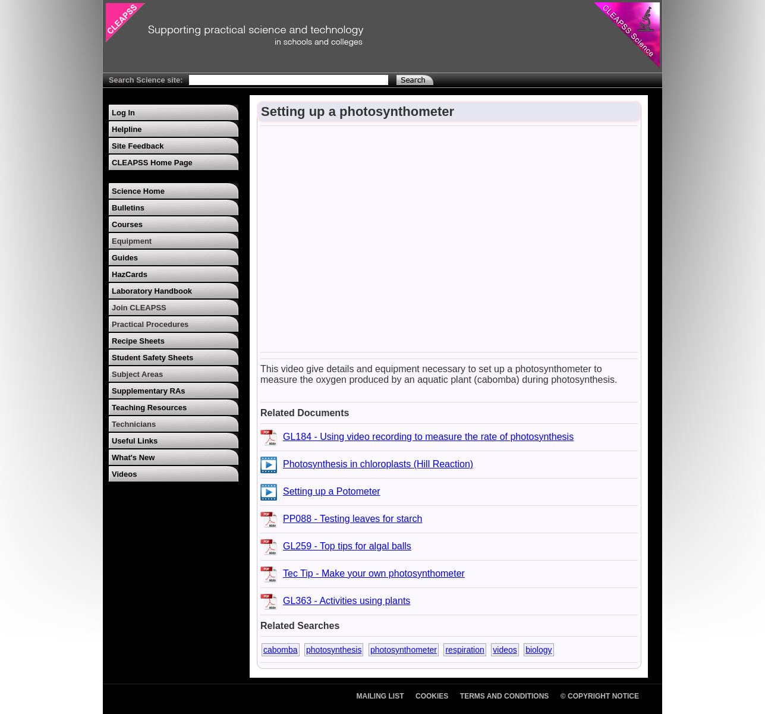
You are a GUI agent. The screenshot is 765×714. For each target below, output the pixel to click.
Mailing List (380, 696)
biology (538, 650)
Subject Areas (137, 374)
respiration (464, 650)
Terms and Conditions (504, 696)
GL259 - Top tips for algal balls (347, 546)
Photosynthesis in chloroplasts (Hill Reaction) (378, 464)
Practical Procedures (150, 324)
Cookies (431, 696)
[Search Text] (288, 80)
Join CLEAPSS (139, 307)
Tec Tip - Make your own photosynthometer (374, 573)
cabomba (280, 650)
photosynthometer (403, 650)
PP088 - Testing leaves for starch (353, 519)
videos (505, 650)
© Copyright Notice (600, 696)
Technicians (134, 424)
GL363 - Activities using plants (346, 601)
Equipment (132, 241)
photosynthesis (333, 650)
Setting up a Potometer (331, 491)
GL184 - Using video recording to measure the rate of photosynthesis (428, 437)
